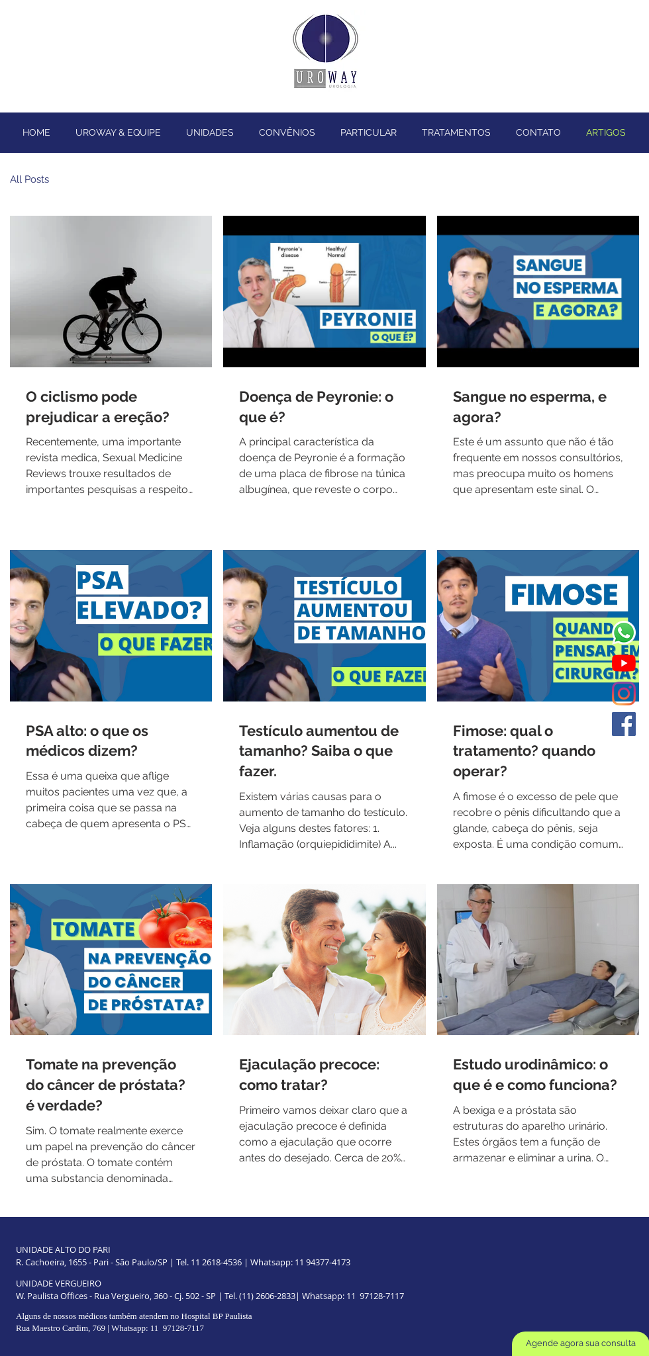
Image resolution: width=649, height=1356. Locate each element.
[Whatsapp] (624, 633)
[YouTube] (624, 663)
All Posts (29, 179)
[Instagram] (624, 693)
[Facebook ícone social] (624, 724)
